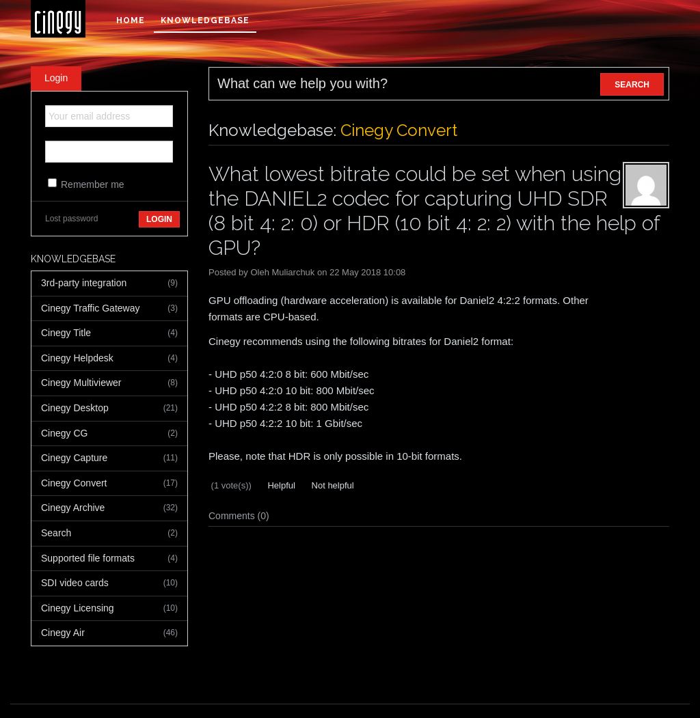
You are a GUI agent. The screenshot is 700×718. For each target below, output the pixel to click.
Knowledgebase (205, 20)
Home (130, 20)
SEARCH (632, 84)
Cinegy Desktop (109, 408)
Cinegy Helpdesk (109, 358)
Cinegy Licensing (109, 609)
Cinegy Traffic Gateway (109, 309)
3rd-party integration (109, 283)
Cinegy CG (109, 434)
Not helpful (331, 485)
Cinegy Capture (109, 458)
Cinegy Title (109, 333)
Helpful (280, 485)
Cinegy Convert (109, 484)
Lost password (71, 218)
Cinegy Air (109, 633)
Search (109, 533)
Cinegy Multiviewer (109, 383)
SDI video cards (109, 583)
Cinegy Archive (109, 508)
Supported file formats (109, 559)
